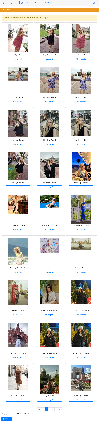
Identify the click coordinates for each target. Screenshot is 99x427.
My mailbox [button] (25, 3)
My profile (15, 3)
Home (6, 3)
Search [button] (36, 3)
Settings (6, 419)
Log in (45, 18)
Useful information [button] (49, 3)
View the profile (18, 59)
